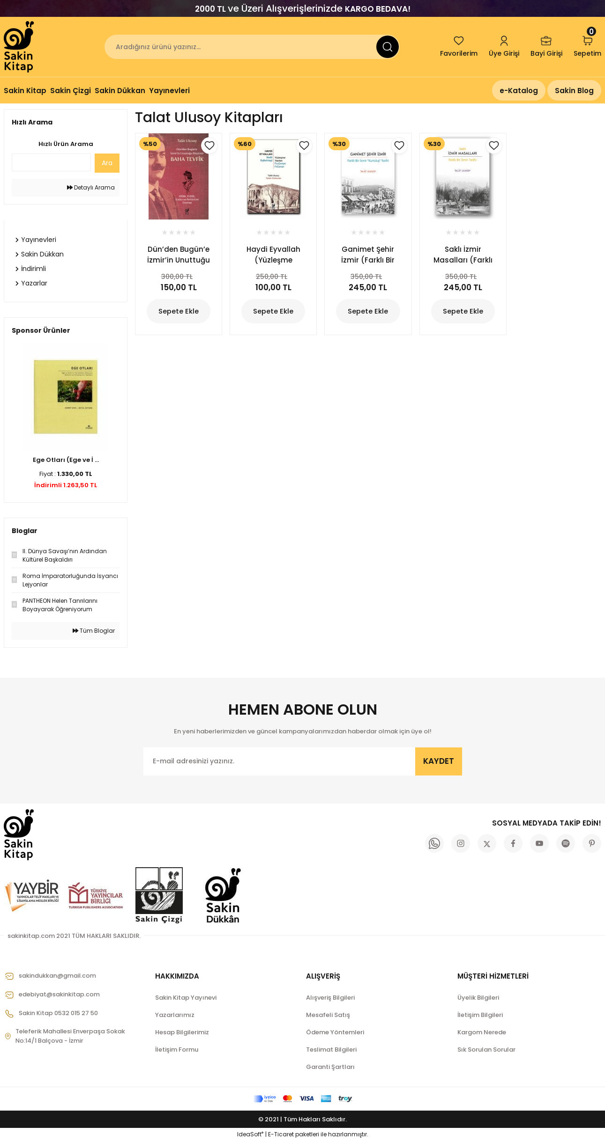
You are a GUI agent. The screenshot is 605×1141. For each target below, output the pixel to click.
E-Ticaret (281, 1134)
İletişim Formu (176, 1049)
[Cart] (587, 47)
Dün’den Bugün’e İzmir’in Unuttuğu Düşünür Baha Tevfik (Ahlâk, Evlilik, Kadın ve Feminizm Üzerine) (178, 254)
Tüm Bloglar (94, 631)
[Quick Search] (51, 162)
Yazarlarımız (174, 1014)
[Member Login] (504, 47)
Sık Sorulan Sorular (486, 1049)
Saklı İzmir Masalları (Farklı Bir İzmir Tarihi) (463, 254)
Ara (107, 163)
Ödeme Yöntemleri (335, 1032)
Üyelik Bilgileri (478, 997)
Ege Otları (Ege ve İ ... (66, 459)
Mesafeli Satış (328, 1014)
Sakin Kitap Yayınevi (186, 997)
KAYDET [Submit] (438, 761)
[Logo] (20, 47)
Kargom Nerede (481, 1032)
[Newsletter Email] (302, 761)
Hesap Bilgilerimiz (182, 1032)
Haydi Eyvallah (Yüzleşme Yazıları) (273, 254)
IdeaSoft (250, 1134)
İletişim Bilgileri (480, 1014)
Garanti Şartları (330, 1066)
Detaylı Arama (91, 187)
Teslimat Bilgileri (331, 1049)
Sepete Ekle (178, 311)
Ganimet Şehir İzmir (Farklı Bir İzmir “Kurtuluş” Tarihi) (368, 254)
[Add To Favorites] (209, 145)
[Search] (252, 47)
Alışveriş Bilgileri (330, 997)
